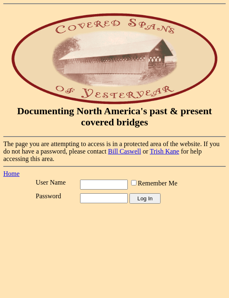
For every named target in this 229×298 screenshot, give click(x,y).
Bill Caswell (124, 151)
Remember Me (158, 183)
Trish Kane (164, 151)
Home (11, 173)
